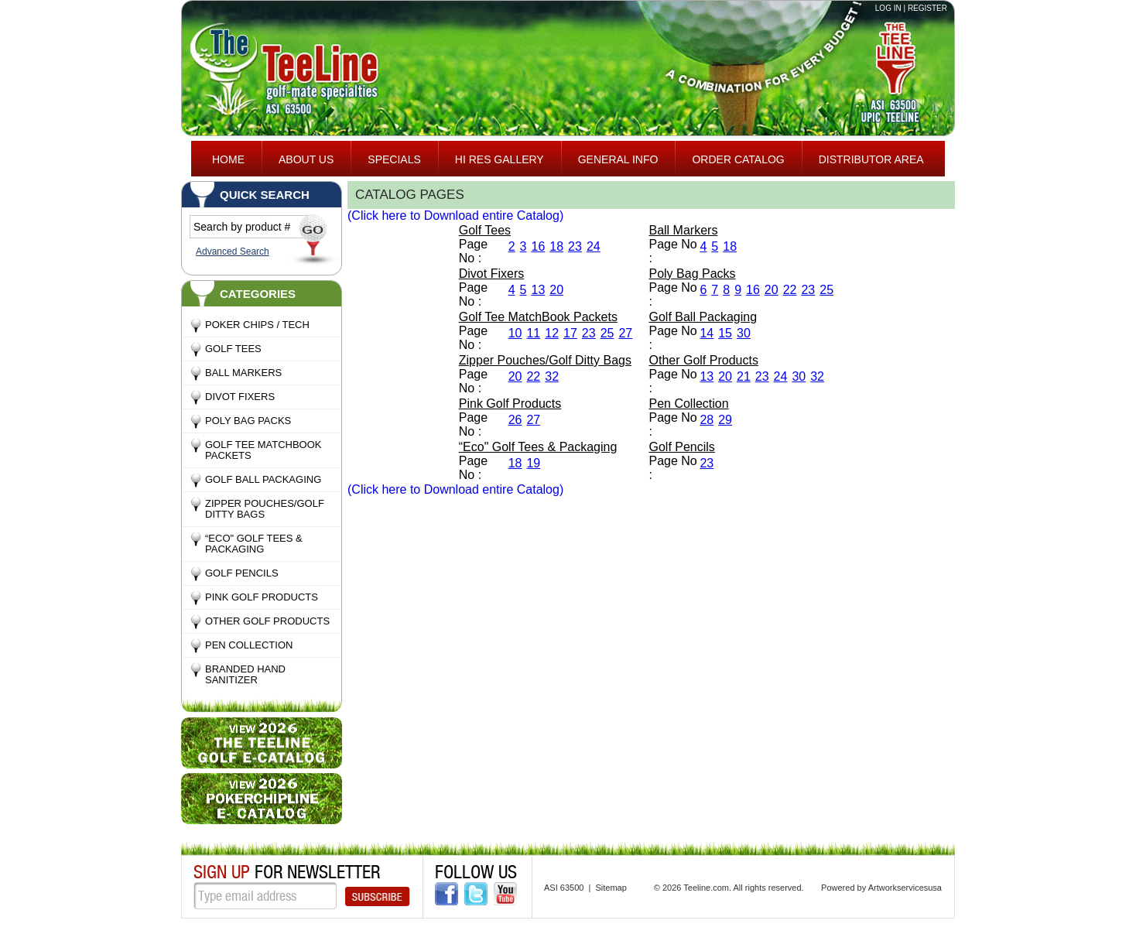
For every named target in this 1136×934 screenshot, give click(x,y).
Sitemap (610, 887)
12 (552, 333)
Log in (888, 8)
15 (725, 333)
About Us (306, 159)
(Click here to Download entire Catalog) (455, 215)
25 (826, 289)
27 (625, 333)
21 (744, 376)
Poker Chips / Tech (257, 324)
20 (556, 289)
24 (594, 246)
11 (533, 333)
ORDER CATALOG (738, 159)
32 (552, 376)
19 (533, 463)
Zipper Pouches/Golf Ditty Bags (264, 509)
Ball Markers (243, 372)
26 (515, 419)
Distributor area (871, 159)
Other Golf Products (267, 621)
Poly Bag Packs (248, 420)
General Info (618, 159)
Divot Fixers (240, 396)
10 (515, 333)
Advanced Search (232, 251)
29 (725, 419)
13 (538, 289)
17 (570, 333)
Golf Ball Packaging (263, 479)
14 (706, 333)
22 (790, 289)
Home (228, 159)
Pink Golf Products (261, 597)
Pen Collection (249, 645)
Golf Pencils (242, 573)
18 (556, 246)
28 (706, 419)
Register (927, 8)
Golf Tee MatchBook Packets (263, 450)
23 (575, 246)
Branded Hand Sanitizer (245, 674)
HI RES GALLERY (499, 159)
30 (744, 333)
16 (538, 246)
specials (394, 159)
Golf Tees (233, 348)
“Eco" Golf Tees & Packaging (254, 543)
